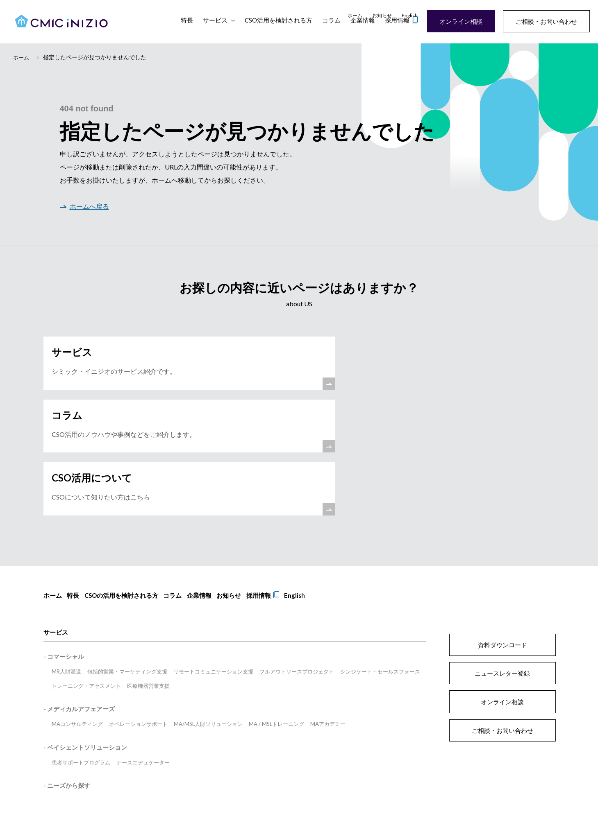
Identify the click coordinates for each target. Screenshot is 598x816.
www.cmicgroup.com (223, 777)
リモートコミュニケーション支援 (213, 558)
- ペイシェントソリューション (85, 633)
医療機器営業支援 (148, 572)
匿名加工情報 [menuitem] (238, 728)
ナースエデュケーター (143, 649)
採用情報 (397, 28)
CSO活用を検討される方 (278, 28)
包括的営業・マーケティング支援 (127, 558)
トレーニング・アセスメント (86, 572)
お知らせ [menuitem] (382, 15)
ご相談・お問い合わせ (541, 21)
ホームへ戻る (84, 206)
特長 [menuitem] (76, 485)
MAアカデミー (328, 611)
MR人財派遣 (66, 558)
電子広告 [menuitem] (273, 728)
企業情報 (362, 28)
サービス (215, 28)
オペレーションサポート (138, 611)
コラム (331, 28)
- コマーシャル (63, 543)
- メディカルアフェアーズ (79, 595)
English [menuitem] (410, 15)
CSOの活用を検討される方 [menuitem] (127, 485)
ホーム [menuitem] (355, 15)
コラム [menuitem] (182, 485)
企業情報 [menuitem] (211, 485)
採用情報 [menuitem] (277, 485)
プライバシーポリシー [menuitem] (258, 715)
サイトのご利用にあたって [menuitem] (194, 715)
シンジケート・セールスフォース (380, 558)
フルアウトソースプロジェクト (296, 558)
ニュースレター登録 (502, 559)
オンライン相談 (455, 21)
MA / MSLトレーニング (276, 611)
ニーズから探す (68, 672)
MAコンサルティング (77, 611)
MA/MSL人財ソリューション (208, 611)
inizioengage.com (447, 777)
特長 (187, 28)
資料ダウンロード (502, 531)
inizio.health (396, 777)
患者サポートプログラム (81, 649)
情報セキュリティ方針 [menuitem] (189, 728)
